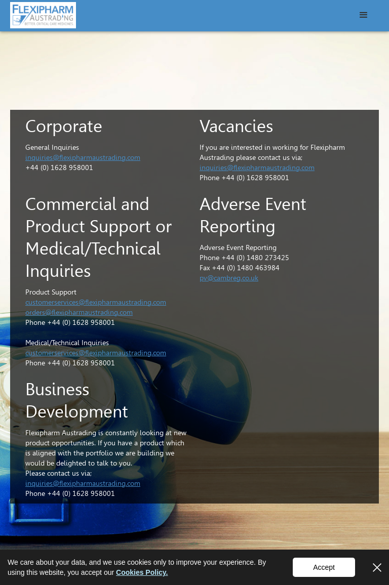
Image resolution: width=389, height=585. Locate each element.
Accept (324, 567)
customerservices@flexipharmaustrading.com (95, 302)
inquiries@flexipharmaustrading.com (82, 157)
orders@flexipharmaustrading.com (79, 312)
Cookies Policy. (142, 572)
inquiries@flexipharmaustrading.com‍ (82, 483)
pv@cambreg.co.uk (229, 278)
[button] (363, 15)
